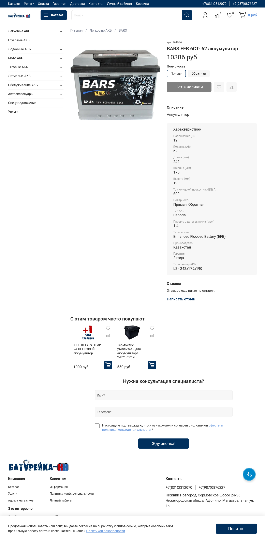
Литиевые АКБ (19, 76)
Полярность (176, 66)
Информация (59, 487)
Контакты (95, 4)
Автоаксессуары (20, 94)
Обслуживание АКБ (23, 85)
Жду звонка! (163, 445)
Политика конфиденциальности (72, 493)
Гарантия (60, 4)
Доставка (77, 4)
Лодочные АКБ (19, 49)
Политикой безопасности (105, 531)
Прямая (176, 73)
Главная (76, 30)
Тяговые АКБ (18, 67)
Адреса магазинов (20, 500)
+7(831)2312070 (214, 4)
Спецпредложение (22, 103)
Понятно (236, 528)
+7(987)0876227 (245, 4)
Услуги (29, 4)
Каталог (14, 4)
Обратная (198, 73)
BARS (123, 30)
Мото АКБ (15, 58)
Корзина (142, 4)
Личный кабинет (119, 4)
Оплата (43, 4)
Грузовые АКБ (19, 40)
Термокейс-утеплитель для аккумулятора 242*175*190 (130, 353)
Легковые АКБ (101, 30)
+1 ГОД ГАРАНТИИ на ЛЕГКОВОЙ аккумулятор (86, 351)
